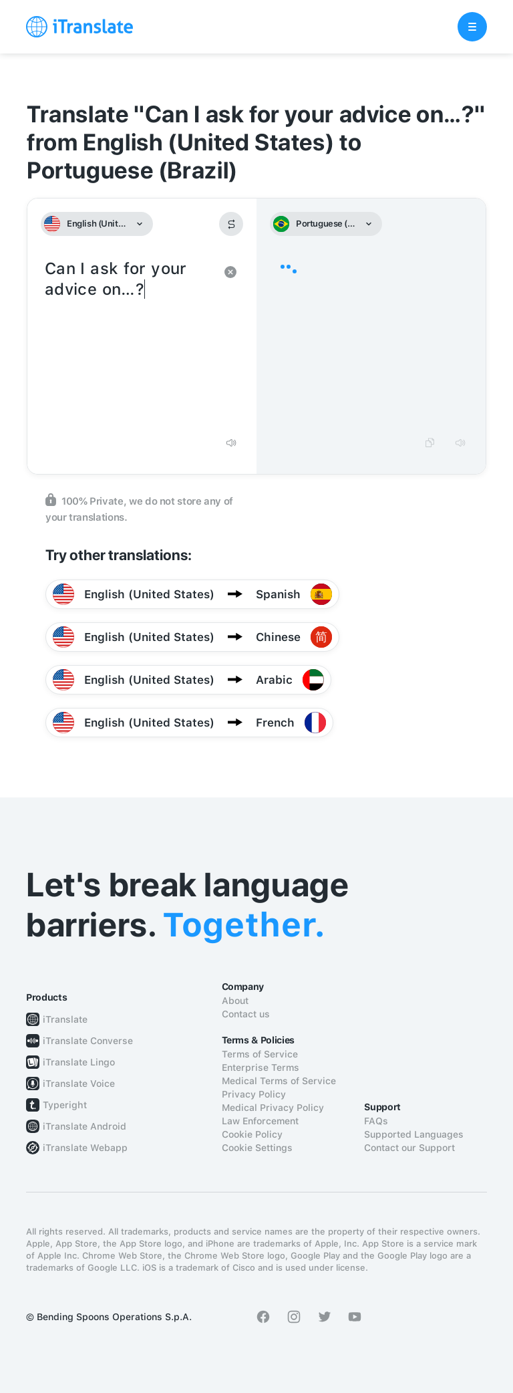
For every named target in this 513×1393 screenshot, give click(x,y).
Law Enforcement (260, 1121)
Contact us (246, 1014)
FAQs (376, 1121)
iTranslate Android (84, 1126)
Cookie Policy (252, 1134)
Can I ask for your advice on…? (128, 342)
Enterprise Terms (260, 1067)
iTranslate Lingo (79, 1062)
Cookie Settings (257, 1147)
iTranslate (65, 1019)
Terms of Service (260, 1054)
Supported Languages (414, 1134)
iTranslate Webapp (85, 1147)
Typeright (65, 1105)
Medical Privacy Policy (273, 1107)
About (235, 1000)
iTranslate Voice (79, 1083)
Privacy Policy (254, 1094)
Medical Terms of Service (279, 1080)
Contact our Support (409, 1147)
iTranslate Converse (88, 1040)
